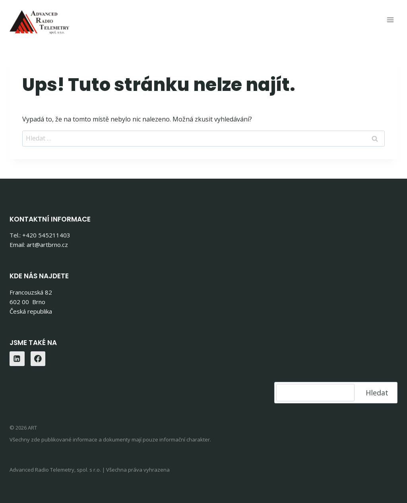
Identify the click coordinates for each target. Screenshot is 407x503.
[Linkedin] (17, 358)
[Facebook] (38, 358)
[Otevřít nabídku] (390, 19)
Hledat (377, 392)
